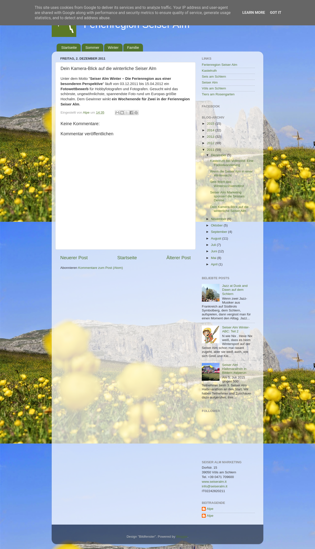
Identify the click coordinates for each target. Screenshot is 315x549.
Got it (275, 12)
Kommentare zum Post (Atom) (100, 268)
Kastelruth (209, 70)
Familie (133, 47)
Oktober (217, 225)
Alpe (210, 509)
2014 (211, 130)
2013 (211, 136)
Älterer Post (178, 257)
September (219, 232)
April (215, 264)
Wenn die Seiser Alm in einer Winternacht (231, 173)
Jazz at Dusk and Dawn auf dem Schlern (235, 289)
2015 (211, 123)
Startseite (69, 47)
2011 (211, 150)
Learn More (253, 12)
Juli (214, 245)
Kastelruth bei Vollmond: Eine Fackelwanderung (231, 163)
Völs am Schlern (214, 88)
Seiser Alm (210, 82)
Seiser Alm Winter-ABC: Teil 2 (236, 329)
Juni (214, 251)
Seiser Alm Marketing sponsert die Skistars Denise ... (227, 196)
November (219, 219)
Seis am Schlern (214, 76)
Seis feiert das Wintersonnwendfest (227, 184)
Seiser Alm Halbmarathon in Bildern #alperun (234, 369)
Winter (113, 47)
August (216, 238)
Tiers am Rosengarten (218, 94)
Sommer (92, 47)
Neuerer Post (74, 257)
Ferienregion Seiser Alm (219, 65)
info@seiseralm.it (214, 486)
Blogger (182, 536)
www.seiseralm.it (214, 481)
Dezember (219, 155)
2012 (211, 143)
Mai (214, 258)
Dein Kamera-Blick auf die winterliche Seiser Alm (229, 209)
